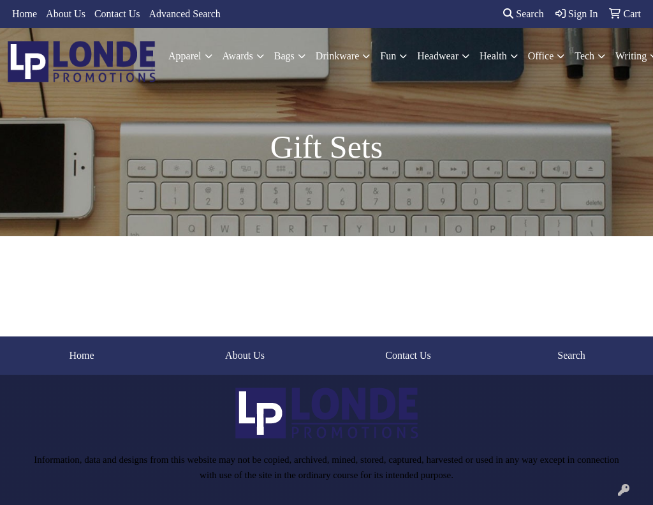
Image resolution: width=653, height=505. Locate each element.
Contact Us (117, 13)
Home (24, 13)
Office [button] (541, 55)
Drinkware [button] (337, 55)
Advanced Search (184, 13)
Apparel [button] (185, 55)
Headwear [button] (438, 55)
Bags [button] (284, 55)
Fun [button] (388, 55)
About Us (65, 13)
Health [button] (493, 55)
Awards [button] (238, 55)
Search (523, 13)
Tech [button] (584, 55)
